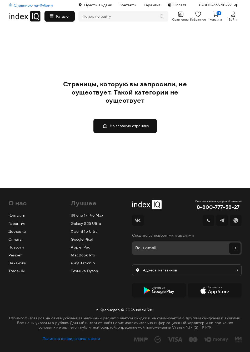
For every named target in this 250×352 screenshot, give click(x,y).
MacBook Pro (83, 255)
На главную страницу (126, 125)
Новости (16, 247)
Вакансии (17, 263)
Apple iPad (81, 247)
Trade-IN (16, 271)
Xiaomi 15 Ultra (84, 231)
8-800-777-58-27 (218, 207)
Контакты (127, 5)
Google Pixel (82, 239)
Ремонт (15, 255)
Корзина (215, 16)
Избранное (198, 16)
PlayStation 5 (83, 263)
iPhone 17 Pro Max (87, 215)
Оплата (177, 5)
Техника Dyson (84, 271)
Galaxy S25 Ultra (86, 223)
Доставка (17, 231)
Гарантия (152, 5)
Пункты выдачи (95, 5)
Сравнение (180, 16)
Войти (233, 16)
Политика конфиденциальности (71, 336)
